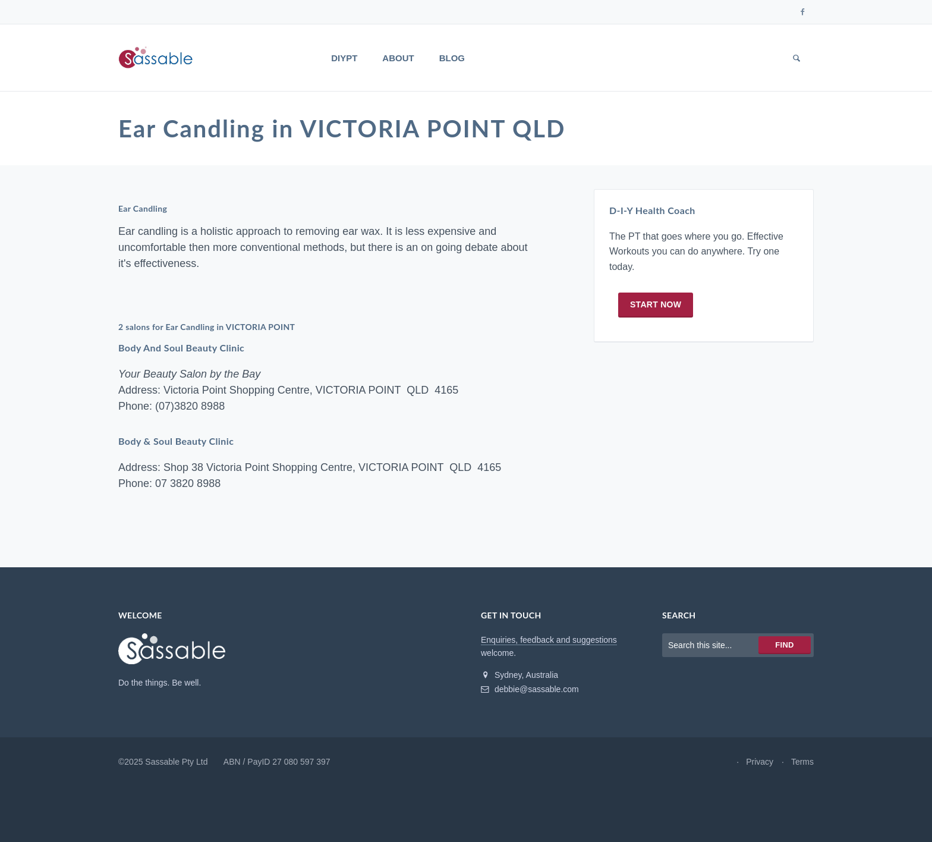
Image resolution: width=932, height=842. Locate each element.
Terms (802, 761)
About (398, 58)
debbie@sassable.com (530, 689)
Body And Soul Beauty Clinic (181, 347)
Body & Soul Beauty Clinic (176, 441)
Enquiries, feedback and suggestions (549, 640)
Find (784, 644)
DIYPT (344, 58)
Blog (452, 58)
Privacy (759, 761)
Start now (655, 304)
